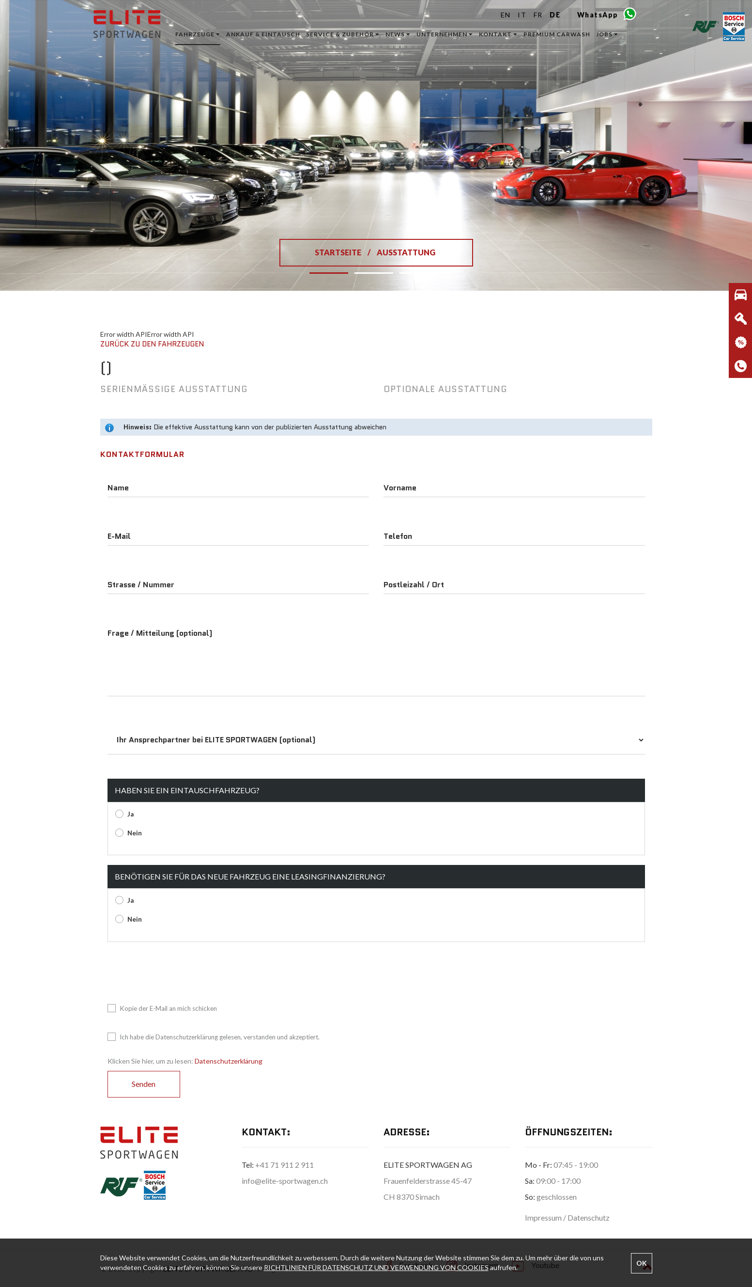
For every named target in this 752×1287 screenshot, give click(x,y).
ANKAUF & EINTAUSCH (263, 34)
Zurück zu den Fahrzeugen (152, 344)
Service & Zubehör (343, 34)
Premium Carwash (556, 34)
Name (118, 488)
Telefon (398, 536)
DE (555, 15)
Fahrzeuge (197, 34)
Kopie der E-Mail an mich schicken (162, 1008)
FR (538, 15)
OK (641, 1263)
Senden (143, 1083)
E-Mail (119, 536)
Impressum (544, 1217)
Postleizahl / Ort (414, 585)
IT (522, 15)
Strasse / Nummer (140, 585)
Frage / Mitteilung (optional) (160, 633)
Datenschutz (589, 1217)
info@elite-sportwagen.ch (285, 1180)
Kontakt (498, 34)
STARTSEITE (339, 252)
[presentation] (181, 970)
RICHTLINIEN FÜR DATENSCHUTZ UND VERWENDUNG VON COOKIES (376, 1267)
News (398, 34)
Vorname (400, 488)
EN (506, 15)
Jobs (607, 34)
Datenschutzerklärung (228, 1061)
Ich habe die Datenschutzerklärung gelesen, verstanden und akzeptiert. (213, 1037)
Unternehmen (444, 34)
